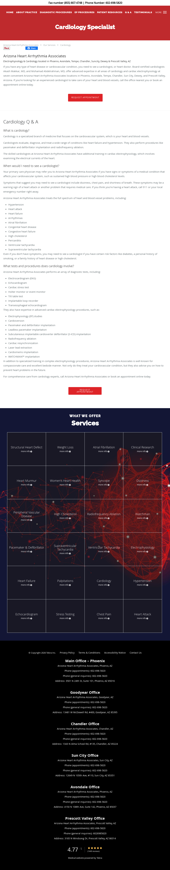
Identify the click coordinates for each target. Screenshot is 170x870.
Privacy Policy (67, 652)
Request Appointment (85, 97)
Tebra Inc (50, 652)
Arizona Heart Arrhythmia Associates (21, 45)
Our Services (49, 45)
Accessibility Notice (115, 652)
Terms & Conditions (89, 652)
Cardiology (65, 45)
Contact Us (136, 652)
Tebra (99, 857)
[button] (165, 12)
